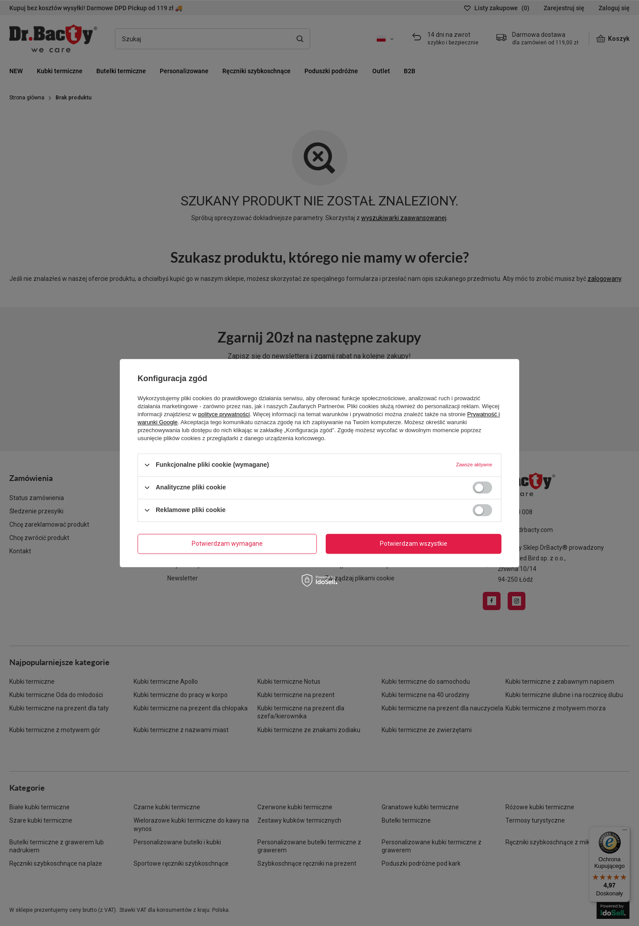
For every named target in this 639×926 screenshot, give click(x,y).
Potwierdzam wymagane (227, 543)
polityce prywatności (224, 414)
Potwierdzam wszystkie (413, 543)
